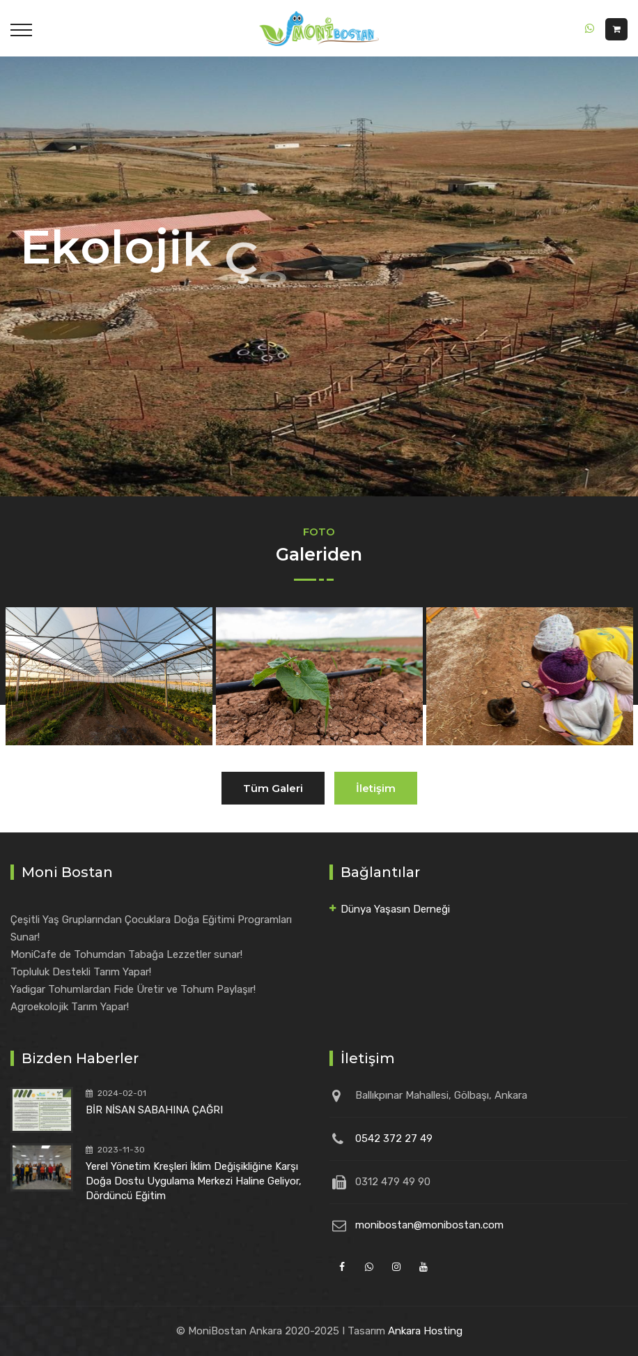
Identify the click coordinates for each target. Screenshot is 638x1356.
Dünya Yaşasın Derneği (395, 909)
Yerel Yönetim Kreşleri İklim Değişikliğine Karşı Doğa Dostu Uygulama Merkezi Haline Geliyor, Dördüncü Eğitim (194, 1181)
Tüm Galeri (273, 788)
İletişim (376, 788)
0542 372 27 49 (394, 1138)
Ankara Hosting (425, 1331)
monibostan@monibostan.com (429, 1225)
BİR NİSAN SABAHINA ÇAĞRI (154, 1110)
